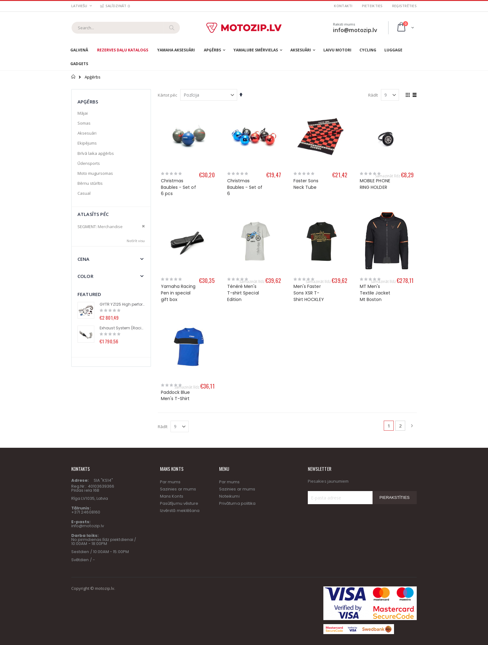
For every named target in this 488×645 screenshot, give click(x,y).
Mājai (82, 113)
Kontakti (343, 5)
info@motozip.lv (87, 481)
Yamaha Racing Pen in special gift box (178, 292)
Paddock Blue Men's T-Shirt (175, 350)
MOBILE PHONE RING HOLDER (375, 184)
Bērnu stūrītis (90, 183)
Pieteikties (372, 5)
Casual (84, 193)
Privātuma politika (237, 459)
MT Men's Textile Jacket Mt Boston (375, 292)
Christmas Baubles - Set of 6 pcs (178, 187)
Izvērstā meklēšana (179, 466)
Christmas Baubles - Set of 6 (244, 187)
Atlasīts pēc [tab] (93, 214)
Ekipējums (87, 143)
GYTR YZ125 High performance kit (122, 304)
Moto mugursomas (95, 173)
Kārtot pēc (167, 95)
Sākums (73, 76)
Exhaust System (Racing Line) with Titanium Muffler (122, 328)
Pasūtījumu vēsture (179, 459)
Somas (84, 123)
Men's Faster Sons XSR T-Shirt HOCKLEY (308, 292)
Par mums (170, 437)
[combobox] (125, 28)
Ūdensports (88, 163)
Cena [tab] (83, 259)
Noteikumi (229, 452)
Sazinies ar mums (178, 444)
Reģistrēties (404, 5)
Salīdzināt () (115, 5)
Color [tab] (85, 276)
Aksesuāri (86, 133)
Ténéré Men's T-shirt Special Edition (243, 292)
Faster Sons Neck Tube (306, 184)
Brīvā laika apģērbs (95, 153)
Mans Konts (171, 452)
